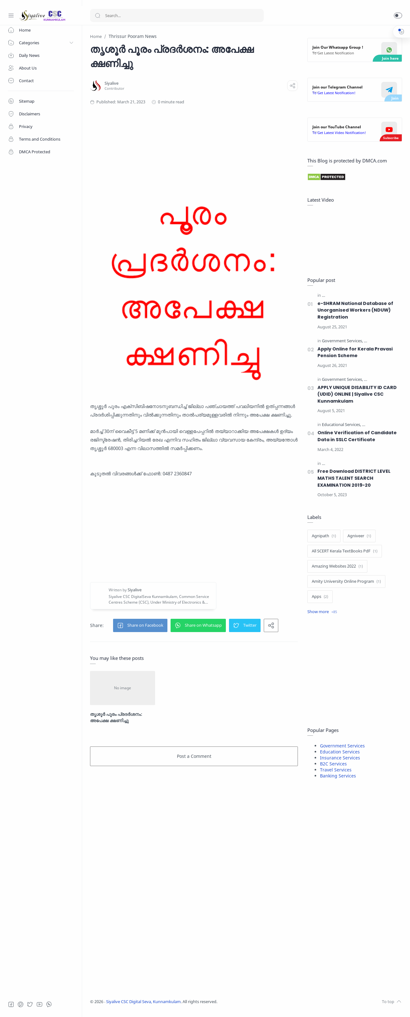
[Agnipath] (324, 536)
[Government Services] (342, 341)
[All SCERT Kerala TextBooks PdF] (344, 551)
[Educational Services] (341, 425)
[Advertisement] (200, 137)
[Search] (177, 15)
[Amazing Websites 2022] (337, 566)
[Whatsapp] (49, 1004)
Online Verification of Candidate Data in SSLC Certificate (357, 436)
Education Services (340, 752)
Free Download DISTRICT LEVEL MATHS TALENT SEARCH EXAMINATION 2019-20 (353, 478)
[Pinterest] (20, 1004)
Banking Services (338, 776)
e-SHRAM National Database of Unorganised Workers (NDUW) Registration (355, 310)
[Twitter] (30, 1004)
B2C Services (333, 764)
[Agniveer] (359, 536)
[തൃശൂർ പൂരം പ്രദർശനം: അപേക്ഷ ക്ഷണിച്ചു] (122, 688)
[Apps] (320, 596)
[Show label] (322, 612)
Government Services (342, 746)
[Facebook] (11, 1004)
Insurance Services (340, 758)
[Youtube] (39, 1004)
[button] (398, 15)
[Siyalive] (111, 83)
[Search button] (97, 15)
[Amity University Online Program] (346, 581)
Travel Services (336, 770)
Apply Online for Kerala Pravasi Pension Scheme (355, 352)
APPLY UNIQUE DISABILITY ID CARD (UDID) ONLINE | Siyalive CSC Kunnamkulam (357, 394)
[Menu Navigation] (11, 15)
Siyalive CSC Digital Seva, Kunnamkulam (143, 1001)
